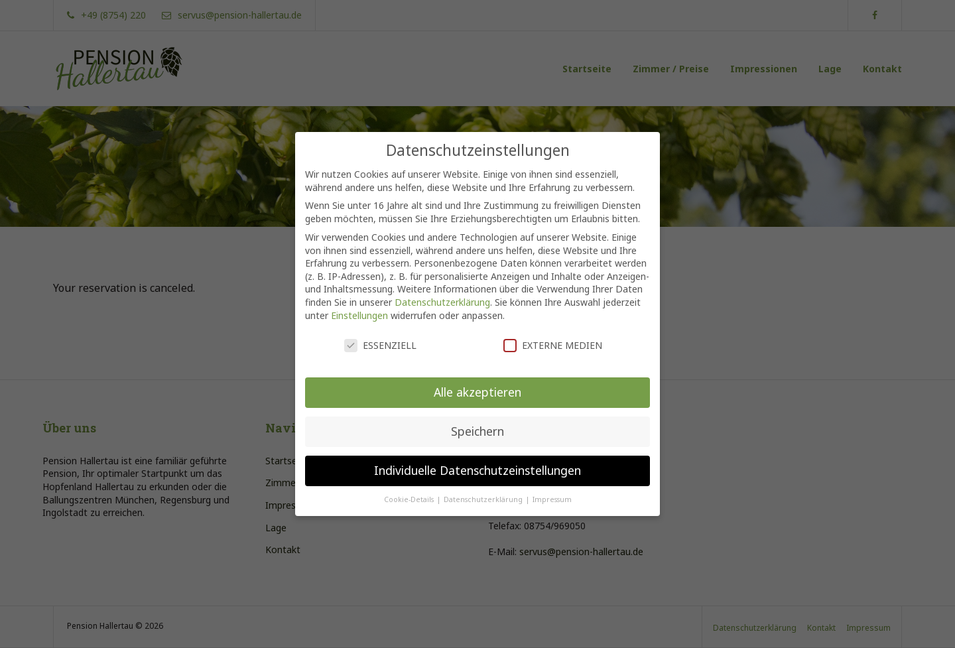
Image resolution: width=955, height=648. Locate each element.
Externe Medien (552, 330)
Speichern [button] (477, 416)
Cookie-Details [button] (410, 484)
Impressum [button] (552, 484)
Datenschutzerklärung (442, 287)
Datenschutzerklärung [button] (484, 484)
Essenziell (380, 330)
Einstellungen (359, 300)
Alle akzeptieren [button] (477, 377)
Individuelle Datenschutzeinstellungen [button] (477, 455)
